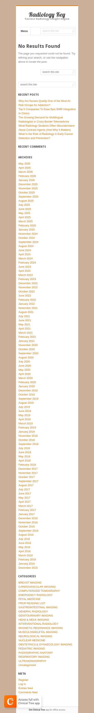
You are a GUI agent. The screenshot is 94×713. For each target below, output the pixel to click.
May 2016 (24, 547)
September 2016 (28, 530)
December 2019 (28, 390)
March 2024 (26, 258)
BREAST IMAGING (30, 582)
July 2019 (24, 406)
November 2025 (28, 188)
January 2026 (27, 180)
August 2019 (26, 402)
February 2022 (27, 299)
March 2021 (26, 332)
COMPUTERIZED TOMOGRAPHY (39, 590)
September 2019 (28, 398)
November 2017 (28, 472)
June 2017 (25, 493)
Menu (24, 31)
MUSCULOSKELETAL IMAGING (38, 632)
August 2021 (26, 312)
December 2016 (28, 518)
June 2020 (25, 365)
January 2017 (27, 514)
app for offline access (47, 710)
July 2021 (24, 316)
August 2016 (26, 534)
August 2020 (26, 357)
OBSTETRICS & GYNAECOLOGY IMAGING (45, 644)
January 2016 (27, 563)
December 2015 (28, 567)
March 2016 (26, 555)
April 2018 (25, 460)
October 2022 (27, 291)
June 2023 (25, 266)
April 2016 (25, 551)
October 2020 (27, 349)
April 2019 (25, 419)
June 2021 (25, 320)
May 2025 (24, 213)
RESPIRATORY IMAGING (34, 656)
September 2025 (28, 196)
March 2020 (26, 378)
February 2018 (27, 464)
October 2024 (27, 237)
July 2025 (24, 204)
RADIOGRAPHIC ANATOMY (36, 652)
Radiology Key (47, 14)
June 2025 (25, 209)
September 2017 (28, 481)
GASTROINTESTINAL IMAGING (38, 607)
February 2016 (27, 559)
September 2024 (28, 242)
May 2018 (24, 456)
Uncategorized (27, 665)
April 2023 (25, 270)
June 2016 (25, 543)
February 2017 (27, 510)
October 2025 (27, 192)
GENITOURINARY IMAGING (36, 615)
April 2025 (25, 217)
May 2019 (24, 415)
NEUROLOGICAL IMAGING (35, 636)
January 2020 (27, 386)
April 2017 (25, 501)
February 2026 (27, 176)
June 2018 (25, 452)
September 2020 (28, 353)
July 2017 (24, 489)
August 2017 (26, 485)
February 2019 (27, 427)
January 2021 (27, 340)
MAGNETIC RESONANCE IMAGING (41, 627)
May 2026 (24, 163)
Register (24, 679)
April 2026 (25, 167)
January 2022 (27, 303)
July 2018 (24, 448)
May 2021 (24, 324)
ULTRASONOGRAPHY (32, 660)
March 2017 (26, 505)
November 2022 (28, 287)
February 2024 (27, 262)
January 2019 (27, 431)
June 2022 (25, 295)
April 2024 (25, 254)
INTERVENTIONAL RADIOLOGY (38, 623)
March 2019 (26, 423)
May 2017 (24, 497)
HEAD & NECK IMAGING (34, 619)
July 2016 (24, 538)
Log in (22, 684)
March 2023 (26, 274)
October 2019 (27, 394)
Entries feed (26, 688)
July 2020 (24, 361)
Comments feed (28, 692)
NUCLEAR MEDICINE (32, 640)
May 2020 (24, 369)
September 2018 (28, 444)
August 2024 (26, 246)
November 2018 (28, 435)
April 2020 (25, 373)
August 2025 (26, 200)
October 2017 (27, 477)
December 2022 (28, 283)
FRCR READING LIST (32, 603)
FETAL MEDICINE (29, 599)
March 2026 (26, 171)
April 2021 (25, 328)
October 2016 (27, 526)
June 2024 (25, 250)
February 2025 (27, 225)
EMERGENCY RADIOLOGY (35, 595)
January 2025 (27, 229)
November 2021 (28, 307)
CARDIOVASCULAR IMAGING (37, 586)
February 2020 (27, 382)
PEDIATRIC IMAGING (32, 648)
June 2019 (25, 411)
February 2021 (27, 336)
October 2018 (27, 439)
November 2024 (28, 233)
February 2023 (27, 279)
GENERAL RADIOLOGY (33, 611)
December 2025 (28, 184)
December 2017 (28, 468)
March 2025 (26, 221)
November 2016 (28, 522)
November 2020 (28, 345)
